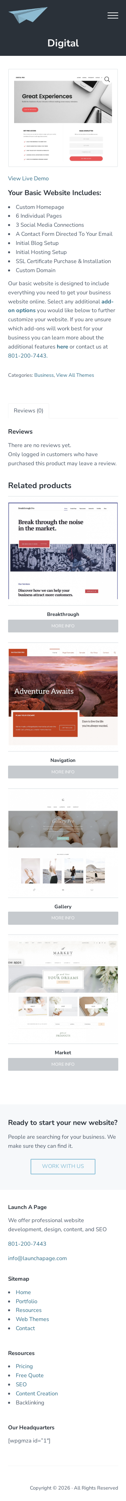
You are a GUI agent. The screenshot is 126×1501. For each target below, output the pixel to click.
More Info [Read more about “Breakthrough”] (63, 626)
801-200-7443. (28, 356)
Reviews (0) (28, 410)
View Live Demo (28, 178)
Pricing (24, 1366)
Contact (25, 1328)
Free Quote (30, 1375)
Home (23, 1292)
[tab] (28, 410)
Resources (29, 1310)
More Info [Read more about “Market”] (63, 1064)
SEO (21, 1384)
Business (44, 375)
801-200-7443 (27, 1244)
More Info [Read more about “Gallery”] (63, 918)
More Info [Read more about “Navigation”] (63, 772)
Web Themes (32, 1319)
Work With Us (63, 1166)
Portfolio (26, 1301)
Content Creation (37, 1393)
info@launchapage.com (37, 1258)
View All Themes (75, 375)
